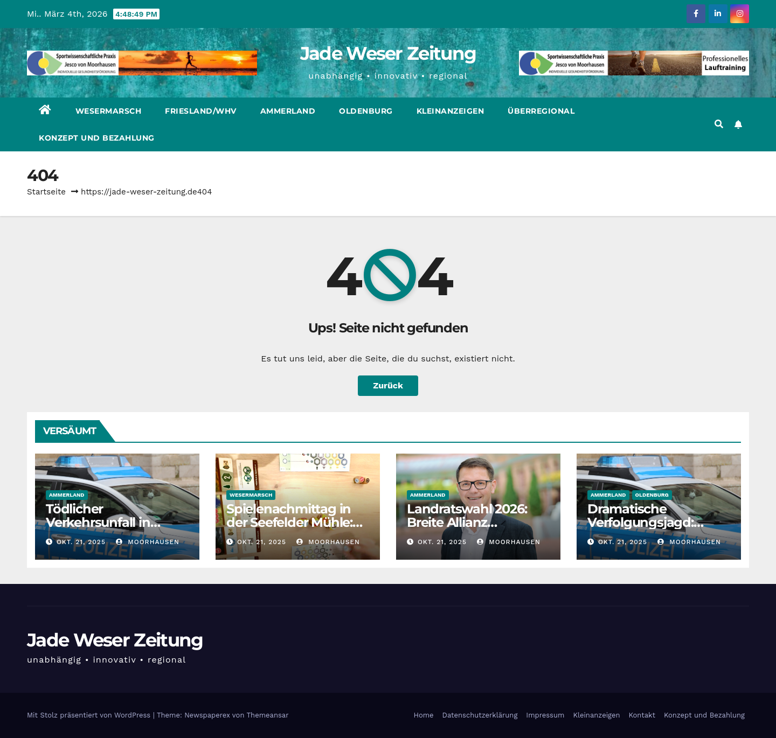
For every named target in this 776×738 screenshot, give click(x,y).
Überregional (541, 111)
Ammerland (288, 111)
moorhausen (147, 542)
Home (423, 715)
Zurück (388, 385)
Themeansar (268, 715)
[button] (719, 124)
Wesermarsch (108, 111)
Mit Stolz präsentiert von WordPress (90, 715)
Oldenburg (366, 111)
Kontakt (642, 715)
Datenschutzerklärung (480, 715)
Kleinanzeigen (450, 111)
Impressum (545, 715)
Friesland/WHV (201, 111)
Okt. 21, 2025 (81, 542)
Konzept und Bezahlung (97, 138)
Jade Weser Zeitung (388, 53)
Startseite (46, 192)
